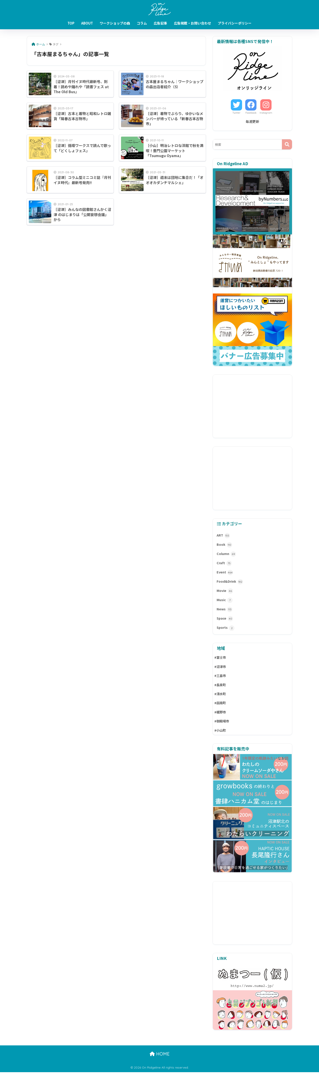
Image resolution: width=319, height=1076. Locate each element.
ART (223, 536)
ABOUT (87, 23)
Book (224, 545)
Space (225, 620)
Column (226, 554)
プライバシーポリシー (235, 23)
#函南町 (220, 706)
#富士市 (220, 659)
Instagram (266, 112)
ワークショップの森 (115, 23)
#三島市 (220, 678)
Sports (226, 630)
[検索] (287, 144)
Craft (224, 564)
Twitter (236, 112)
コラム (142, 23)
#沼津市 (220, 669)
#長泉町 (220, 687)
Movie (225, 592)
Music (225, 602)
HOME (160, 1057)
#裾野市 (220, 715)
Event (225, 573)
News (225, 611)
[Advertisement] (252, 406)
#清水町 (220, 697)
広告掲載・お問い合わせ (192, 23)
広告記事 (160, 23)
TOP (70, 23)
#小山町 (220, 734)
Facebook (250, 112)
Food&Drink (230, 583)
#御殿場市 (222, 724)
